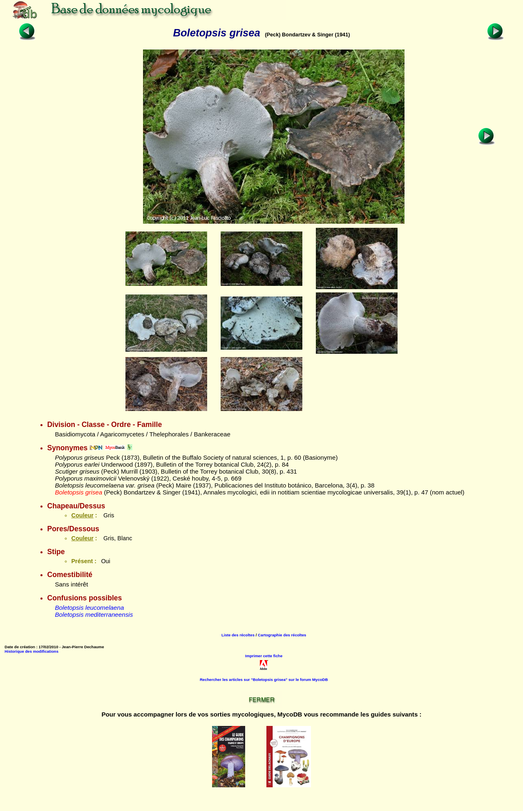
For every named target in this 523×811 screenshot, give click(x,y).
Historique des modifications (31, 651)
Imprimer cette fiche (263, 656)
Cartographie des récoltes (282, 635)
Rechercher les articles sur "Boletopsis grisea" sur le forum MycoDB (264, 679)
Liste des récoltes (238, 635)
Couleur (82, 515)
